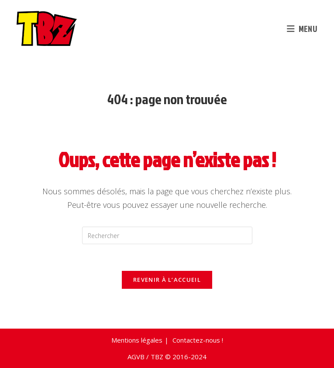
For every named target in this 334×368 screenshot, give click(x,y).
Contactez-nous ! (197, 340)
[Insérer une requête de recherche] (167, 235)
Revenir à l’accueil (167, 280)
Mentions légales (136, 340)
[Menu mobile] (302, 28)
